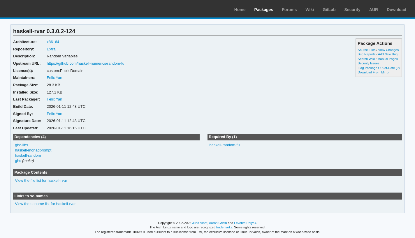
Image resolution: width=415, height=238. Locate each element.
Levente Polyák (245, 223)
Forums (289, 9)
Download (396, 9)
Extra (51, 49)
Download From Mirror (373, 72)
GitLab (329, 9)
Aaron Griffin (218, 223)
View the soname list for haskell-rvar (45, 204)
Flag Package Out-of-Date (376, 68)
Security (352, 9)
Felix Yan (54, 77)
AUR (373, 9)
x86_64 (53, 42)
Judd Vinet (199, 223)
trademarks (224, 227)
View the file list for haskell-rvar (41, 180)
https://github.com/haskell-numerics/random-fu (85, 63)
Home (240, 9)
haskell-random (28, 155)
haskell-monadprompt (33, 150)
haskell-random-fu (224, 145)
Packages (263, 9)
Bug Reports (366, 54)
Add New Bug (388, 54)
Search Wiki (366, 59)
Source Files (366, 50)
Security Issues (368, 63)
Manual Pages (387, 59)
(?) (398, 68)
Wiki (310, 9)
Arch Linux (32, 9)
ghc (18, 160)
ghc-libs (21, 145)
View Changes (388, 50)
